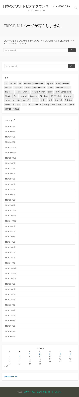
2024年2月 (11, 258)
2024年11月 (12, 215)
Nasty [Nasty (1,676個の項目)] (50, 91)
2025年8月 (11, 168)
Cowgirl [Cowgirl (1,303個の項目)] (8, 87)
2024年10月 (12, 221)
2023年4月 (11, 310)
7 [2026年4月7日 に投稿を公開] (19, 356)
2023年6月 (11, 300)
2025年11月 (12, 152)
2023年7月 (11, 294)
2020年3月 (11, 326)
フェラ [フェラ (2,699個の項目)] (35, 100)
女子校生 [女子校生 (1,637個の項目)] (68, 100)
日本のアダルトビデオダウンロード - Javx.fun (42, 392)
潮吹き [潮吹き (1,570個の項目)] (47, 104)
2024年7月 (11, 231)
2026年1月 (11, 142)
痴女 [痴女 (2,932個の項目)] (60, 104)
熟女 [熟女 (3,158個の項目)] (54, 104)
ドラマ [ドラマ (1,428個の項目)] (8, 100)
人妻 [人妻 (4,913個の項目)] (51, 100)
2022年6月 (11, 315)
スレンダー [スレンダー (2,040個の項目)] (68, 96)
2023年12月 (12, 268)
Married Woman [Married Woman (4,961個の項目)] (22, 91)
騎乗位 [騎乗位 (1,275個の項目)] (16, 108)
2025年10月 (12, 158)
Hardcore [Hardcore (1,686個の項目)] (9, 91)
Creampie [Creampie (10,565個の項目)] (18, 87)
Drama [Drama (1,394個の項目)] (50, 87)
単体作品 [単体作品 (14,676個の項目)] (58, 100)
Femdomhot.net (10, 376)
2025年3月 (11, 194)
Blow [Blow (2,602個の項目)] (57, 83)
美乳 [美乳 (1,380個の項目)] (72, 104)
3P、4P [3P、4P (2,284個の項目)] (13, 83)
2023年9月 (11, 284)
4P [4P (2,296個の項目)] (20, 83)
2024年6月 (11, 236)
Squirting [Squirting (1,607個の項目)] (33, 96)
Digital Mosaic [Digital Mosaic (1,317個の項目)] (39, 87)
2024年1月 (11, 263)
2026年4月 (11, 126)
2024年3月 (11, 252)
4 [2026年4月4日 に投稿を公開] (60, 354)
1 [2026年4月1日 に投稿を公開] (29, 354)
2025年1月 (11, 205)
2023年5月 (11, 305)
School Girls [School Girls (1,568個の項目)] (66, 91)
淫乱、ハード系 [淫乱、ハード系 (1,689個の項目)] (35, 104)
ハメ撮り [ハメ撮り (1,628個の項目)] (17, 100)
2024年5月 (11, 242)
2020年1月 (11, 336)
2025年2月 (11, 200)
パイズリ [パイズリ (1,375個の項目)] (26, 100)
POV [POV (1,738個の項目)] (57, 91)
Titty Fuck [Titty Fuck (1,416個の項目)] (44, 96)
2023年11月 (12, 273)
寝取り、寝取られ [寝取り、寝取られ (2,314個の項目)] (12, 104)
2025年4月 (11, 189)
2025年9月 (11, 163)
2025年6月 (11, 179)
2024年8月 (11, 226)
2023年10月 (12, 278)
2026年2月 (11, 137)
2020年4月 (11, 320)
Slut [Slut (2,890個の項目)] (15, 96)
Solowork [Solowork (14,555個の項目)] (23, 96)
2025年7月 (11, 173)
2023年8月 (11, 289)
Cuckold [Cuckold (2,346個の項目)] (28, 87)
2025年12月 (12, 147)
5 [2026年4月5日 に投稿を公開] (70, 354)
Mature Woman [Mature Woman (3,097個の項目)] (38, 91)
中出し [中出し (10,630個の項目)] (43, 100)
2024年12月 (12, 210)
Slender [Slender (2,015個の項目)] (8, 96)
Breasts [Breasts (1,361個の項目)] (65, 83)
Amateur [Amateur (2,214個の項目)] (27, 83)
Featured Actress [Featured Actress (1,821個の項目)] (63, 87)
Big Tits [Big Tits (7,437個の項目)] (50, 83)
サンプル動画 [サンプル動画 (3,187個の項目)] (55, 96)
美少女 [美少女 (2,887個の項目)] (8, 108)
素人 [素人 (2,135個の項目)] (66, 104)
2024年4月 (11, 247)
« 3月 (6, 366)
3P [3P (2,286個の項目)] (6, 83)
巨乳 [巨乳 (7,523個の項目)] (24, 104)
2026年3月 (11, 131)
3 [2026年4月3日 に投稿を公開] (49, 354)
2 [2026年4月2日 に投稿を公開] (39, 354)
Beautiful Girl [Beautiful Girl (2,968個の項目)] (38, 83)
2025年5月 (11, 184)
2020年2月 (11, 331)
